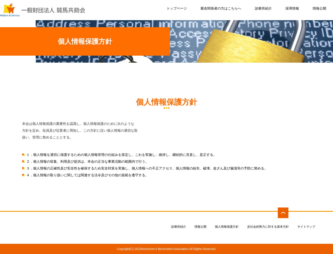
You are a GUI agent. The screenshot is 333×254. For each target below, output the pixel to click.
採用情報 (292, 8)
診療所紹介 (263, 8)
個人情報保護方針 (227, 226)
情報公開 (319, 8)
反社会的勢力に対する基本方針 (268, 226)
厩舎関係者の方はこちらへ (220, 8)
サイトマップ (306, 226)
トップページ (176, 8)
